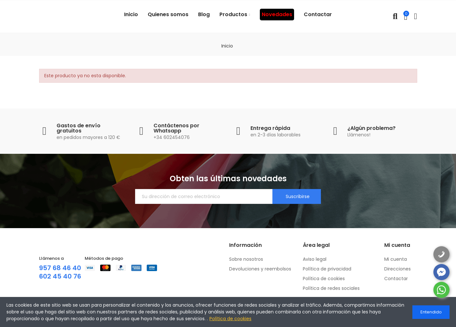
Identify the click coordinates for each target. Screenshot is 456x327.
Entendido (431, 312)
